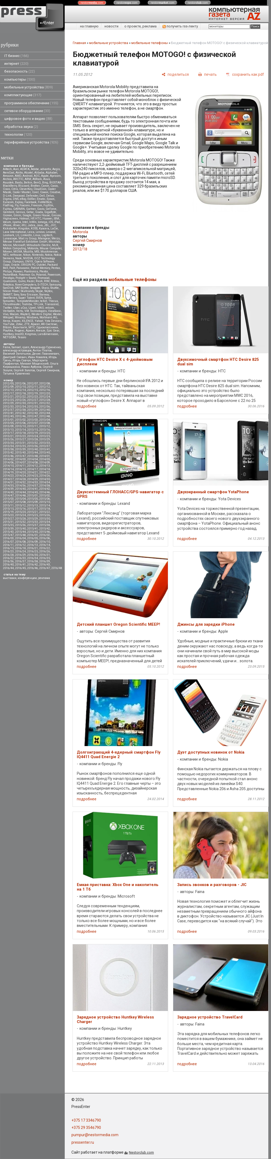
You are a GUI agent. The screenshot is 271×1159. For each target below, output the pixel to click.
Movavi (7, 251)
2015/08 (20, 502)
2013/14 (20, 429)
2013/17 (8, 433)
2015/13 (32, 505)
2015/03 (8, 499)
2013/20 (44, 433)
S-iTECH (43, 284)
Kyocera (44, 228)
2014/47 (8, 495)
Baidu (19, 182)
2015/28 (20, 518)
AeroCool (8, 172)
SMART (7, 294)
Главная (79, 43)
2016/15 (8, 548)
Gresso (56, 215)
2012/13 (8, 390)
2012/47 (32, 416)
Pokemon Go (27, 274)
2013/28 (32, 439)
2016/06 (44, 538)
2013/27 (20, 439)
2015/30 (44, 518)
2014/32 (20, 482)
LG (17, 235)
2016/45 (20, 568)
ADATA (25, 169)
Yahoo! (39, 321)
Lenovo (40, 232)
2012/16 (44, 390)
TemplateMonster (27, 301)
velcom (49, 307)
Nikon (27, 255)
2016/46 (32, 568)
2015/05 (32, 499)
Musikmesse (49, 251)
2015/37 (32, 525)
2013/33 (44, 443)
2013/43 (20, 452)
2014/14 (8, 469)
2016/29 (20, 555)
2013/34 (8, 446)
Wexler (57, 314)
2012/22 (20, 396)
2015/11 (8, 505)
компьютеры (19, 79)
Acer (16, 169)
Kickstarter (10, 228)
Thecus (53, 301)
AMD (18, 176)
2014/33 (32, 482)
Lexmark (8, 235)
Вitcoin (7, 327)
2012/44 (44, 413)
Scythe (25, 288)
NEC (6, 255)
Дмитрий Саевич (15, 357)
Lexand (50, 232)
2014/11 (20, 465)
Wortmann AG (48, 317)
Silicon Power (11, 291)
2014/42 (44, 489)
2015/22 (44, 512)
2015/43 (8, 532)
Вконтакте (20, 327)
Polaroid (41, 274)
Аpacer (35, 324)
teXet (43, 301)
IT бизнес (16, 56)
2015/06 (44, 499)
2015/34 (44, 522)
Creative (55, 192)
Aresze (40, 330)
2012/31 (32, 403)
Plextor (43, 271)
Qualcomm (10, 281)
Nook (18, 258)
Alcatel (28, 172)
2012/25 (8, 400)
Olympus (18, 261)
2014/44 (20, 492)
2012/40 (44, 410)
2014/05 (44, 459)
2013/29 (44, 439)
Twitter (7, 307)
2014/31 (8, 482)
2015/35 (8, 525)
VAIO (40, 307)
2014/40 (20, 489)
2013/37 (44, 446)
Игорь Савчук (21, 360)
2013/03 (32, 420)
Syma (47, 298)
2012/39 (32, 410)
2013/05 (8, 423)
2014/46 (44, 492)
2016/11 (8, 545)
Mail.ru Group (28, 238)
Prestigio (8, 278)
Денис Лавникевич (45, 353)
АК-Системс (49, 324)
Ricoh (39, 281)
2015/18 (44, 508)
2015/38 (44, 525)
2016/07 (8, 541)
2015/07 (8, 502)
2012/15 (32, 390)
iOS (51, 222)
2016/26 (44, 551)
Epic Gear (53, 330)
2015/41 (32, 528)
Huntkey (8, 334)
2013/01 (8, 420)
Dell (42, 195)
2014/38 (44, 485)
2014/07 (20, 462)
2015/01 (32, 495)
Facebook (30, 202)
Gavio (40, 209)
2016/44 (8, 568)
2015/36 (20, 525)
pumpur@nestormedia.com (94, 1135)
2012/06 (20, 383)
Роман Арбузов (31, 367)
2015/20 (20, 512)
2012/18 (20, 393)
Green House (41, 215)
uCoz (24, 307)
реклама (44, 578)
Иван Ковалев (37, 357)
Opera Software (44, 261)
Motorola (32, 248)
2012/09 (8, 386)
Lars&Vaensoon (48, 334)
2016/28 (8, 555)
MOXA (17, 251)
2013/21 (8, 436)
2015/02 (44, 495)
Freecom (36, 205)
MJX (55, 245)
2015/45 (32, 532)
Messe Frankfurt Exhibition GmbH (25, 241)
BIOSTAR (55, 182)
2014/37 (32, 485)
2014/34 (44, 482)
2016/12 (20, 545)
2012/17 (8, 393)
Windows (32, 317)
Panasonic (23, 268)
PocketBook (10, 274)
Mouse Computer (51, 248)
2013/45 (44, 452)
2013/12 (44, 426)
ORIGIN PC (28, 265)
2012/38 (20, 410)
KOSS (34, 228)
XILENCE (27, 321)
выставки (9, 578)
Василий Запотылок (17, 353)
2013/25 (44, 436)
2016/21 (32, 548)
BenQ (37, 182)
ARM (28, 179)
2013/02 (20, 420)
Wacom (14, 314)
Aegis (56, 169)
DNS (16, 199)
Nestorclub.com (141, 1152)
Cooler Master (22, 192)
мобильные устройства (28, 87)
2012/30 (20, 403)
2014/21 (32, 472)
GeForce (51, 209)
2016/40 (8, 564)
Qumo (22, 281)
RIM (46, 281)
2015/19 (8, 512)
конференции (27, 578)
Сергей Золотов (24, 370)
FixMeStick (45, 202)
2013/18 (20, 433)
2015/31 (8, 522)
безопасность (19, 71)
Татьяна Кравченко (16, 373)
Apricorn (55, 176)
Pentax (55, 268)
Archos (7, 179)
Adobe (35, 169)
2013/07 (32, 423)
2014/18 (44, 469)
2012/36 (44, 406)
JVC (53, 225)
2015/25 (32, 515)
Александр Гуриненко (46, 347)
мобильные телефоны (149, 43)
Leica (30, 232)
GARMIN (19, 209)
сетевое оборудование (27, 111)
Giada (39, 212)
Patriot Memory (40, 268)
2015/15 (8, 508)
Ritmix (55, 281)
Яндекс (19, 330)
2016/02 (44, 535)
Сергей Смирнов (47, 370)
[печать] (207, 74)
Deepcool (19, 195)
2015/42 (44, 528)
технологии (18, 134)
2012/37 (8, 410)
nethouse (16, 255)
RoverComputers (25, 284)
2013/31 (20, 443)
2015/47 (8, 535)
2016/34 (32, 558)
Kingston (24, 228)
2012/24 (44, 396)
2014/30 (44, 479)
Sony (16, 294)
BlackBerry (10, 186)
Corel (35, 192)
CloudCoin (40, 189)
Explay (19, 202)
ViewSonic (54, 311)
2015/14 (44, 505)
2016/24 (20, 551)
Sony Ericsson (29, 294)
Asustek (8, 182)
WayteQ (25, 314)
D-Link (7, 195)
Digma (7, 199)
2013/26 (8, 439)
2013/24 (32, 436)
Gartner (31, 209)
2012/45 (8, 416)
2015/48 (20, 535)
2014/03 (20, 459)
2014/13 (44, 465)
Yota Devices (53, 321)
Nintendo (38, 255)
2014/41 (32, 489)
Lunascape (10, 238)
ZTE (27, 324)
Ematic (41, 199)
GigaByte (50, 212)
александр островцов (17, 350)
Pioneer (18, 271)
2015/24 (20, 515)
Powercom (54, 274)
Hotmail (24, 218)
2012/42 (20, 413)
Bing (45, 182)
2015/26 (44, 515)
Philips (7, 271)
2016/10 (44, 541)
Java (40, 225)
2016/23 (8, 551)
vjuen (25, 347)
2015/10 (44, 502)
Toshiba (27, 304)
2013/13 (8, 429)
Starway (44, 294)
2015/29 (32, 518)
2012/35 (32, 406)
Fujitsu (7, 209)
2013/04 (44, 420)
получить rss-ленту (180, 26)
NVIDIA (28, 258)
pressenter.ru (82, 1142)
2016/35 (44, 558)
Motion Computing (14, 248)
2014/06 (8, 462)
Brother (35, 186)
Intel (25, 222)
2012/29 (8, 403)
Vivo (5, 314)
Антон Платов (42, 350)
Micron (7, 245)
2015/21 (32, 512)
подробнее (86, 406)
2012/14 (20, 390)
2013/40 (32, 449)
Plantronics (31, 271)
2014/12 (32, 465)
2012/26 (20, 400)
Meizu (56, 238)
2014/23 (8, 475)
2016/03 (8, 538)
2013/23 (20, 436)
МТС (31, 327)
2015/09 (32, 502)
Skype (39, 291)
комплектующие (22, 95)
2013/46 (8, 456)
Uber (16, 307)
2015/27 (8, 518)
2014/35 (8, 485)
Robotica (8, 284)
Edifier (31, 199)
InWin (33, 222)
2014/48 (20, 495)
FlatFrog (8, 205)
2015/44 (20, 532)
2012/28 (44, 400)
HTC (38, 218)
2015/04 (20, 499)
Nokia (48, 255)
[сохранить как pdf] (245, 74)
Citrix (14, 189)
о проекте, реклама (140, 26)
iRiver (16, 225)
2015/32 (20, 522)
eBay (23, 199)
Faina (6, 347)
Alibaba (39, 172)
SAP (17, 288)
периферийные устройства (31, 142)
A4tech (7, 169)
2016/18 (20, 548)
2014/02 (8, 459)
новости (111, 26)
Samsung (55, 284)
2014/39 (8, 489)
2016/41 (20, 564)
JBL (46, 225)
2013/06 (20, 423)
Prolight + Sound (26, 278)
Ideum (7, 222)
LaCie (54, 228)
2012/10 (20, 386)
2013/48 (32, 456)
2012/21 (8, 396)
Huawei (47, 218)
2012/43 (32, 413)
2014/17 (32, 469)
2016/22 (44, 548)
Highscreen (10, 218)
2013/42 (8, 452)
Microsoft (19, 245)
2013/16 (44, 429)
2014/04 (32, 459)
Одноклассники (47, 327)
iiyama (16, 222)
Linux (36, 235)
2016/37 (20, 561)
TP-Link (38, 304)
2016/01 (32, 535)
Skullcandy (27, 291)
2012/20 (44, 393)
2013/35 (20, 446)
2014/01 (44, 456)
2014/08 (32, 462)
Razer (30, 281)
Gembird (8, 212)
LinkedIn (26, 235)
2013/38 (8, 449)
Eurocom (8, 202)
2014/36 (20, 485)
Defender (32, 195)
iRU (23, 225)
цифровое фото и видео (28, 119)
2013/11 (32, 426)
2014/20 (20, 472)
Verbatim (9, 311)
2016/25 (32, 551)
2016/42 (32, 564)
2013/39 (20, 449)
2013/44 (32, 452)
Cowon (44, 192)
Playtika (8, 330)
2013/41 (44, 449)
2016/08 (20, 541)
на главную (89, 26)
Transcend (52, 304)
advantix (45, 169)
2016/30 (32, 555)
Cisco (6, 189)
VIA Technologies (35, 311)
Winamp (20, 317)
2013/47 (20, 456)
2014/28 (20, 479)
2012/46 (20, 416)
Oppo (6, 265)
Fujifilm (48, 205)
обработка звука (21, 127)
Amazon (8, 176)
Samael (16, 347)
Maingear (44, 238)
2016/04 (20, 538)
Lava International (14, 232)
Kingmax (30, 334)
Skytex (48, 291)
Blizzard (23, 186)
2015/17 (32, 508)
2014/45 (32, 492)
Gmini (17, 215)
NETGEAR (9, 337)
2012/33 (8, 406)
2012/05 (8, 383)
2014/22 (44, 472)
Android (27, 176)
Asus (46, 179)
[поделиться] (175, 74)
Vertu (19, 311)
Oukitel (41, 265)
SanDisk (8, 288)
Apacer (30, 330)
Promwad (43, 278)
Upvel (32, 307)
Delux (50, 195)
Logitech (47, 235)
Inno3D (19, 334)
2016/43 (44, 564)
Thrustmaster (11, 304)
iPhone (7, 225)
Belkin (28, 182)
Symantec (9, 301)
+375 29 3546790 (86, 1127)
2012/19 (32, 393)
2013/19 (32, 433)
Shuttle (54, 288)
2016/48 (56, 568)
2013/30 (8, 443)
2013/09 (8, 426)
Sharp (45, 288)
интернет (16, 64)
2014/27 (8, 479)
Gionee (7, 215)
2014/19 (8, 472)
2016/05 (32, 538)
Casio (54, 186)
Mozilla (28, 251)
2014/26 (44, 475)
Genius (20, 212)
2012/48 (44, 416)
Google (27, 215)
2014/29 (32, 479)
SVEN (39, 298)
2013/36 (32, 446)
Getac (30, 212)
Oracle (15, 265)
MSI (36, 251)
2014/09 (44, 462)
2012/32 (44, 403)
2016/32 (8, 558)
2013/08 (44, 423)
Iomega (42, 222)
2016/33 (20, 558)
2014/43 (8, 492)
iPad (57, 222)
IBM (56, 218)
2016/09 (32, 541)
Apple (45, 176)
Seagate (35, 288)
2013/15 (32, 429)
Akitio (19, 172)
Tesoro (21, 337)
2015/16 (20, 508)
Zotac (19, 324)
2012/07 (32, 383)
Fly (16, 205)
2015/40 (20, 528)
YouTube (9, 324)
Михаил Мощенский (34, 363)
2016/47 (44, 568)
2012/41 (8, 413)
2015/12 (20, 505)
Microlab (54, 241)
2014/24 (20, 475)
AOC (37, 176)
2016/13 (32, 545)
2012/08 (44, 383)
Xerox (6, 321)
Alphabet (51, 172)
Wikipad (8, 317)
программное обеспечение (31, 103)
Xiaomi (16, 321)
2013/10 (20, 426)
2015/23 (8, 515)
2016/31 (44, 555)
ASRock (37, 179)
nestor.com (92, 2)
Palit (12, 268)
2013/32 (32, 443)
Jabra (31, 225)
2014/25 (32, 475)
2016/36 (8, 561)
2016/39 (44, 561)
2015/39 (8, 528)
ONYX (29, 261)
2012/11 (32, 386)
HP (32, 218)
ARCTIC (18, 179)
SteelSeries (10, 298)
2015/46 (44, 532)
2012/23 (32, 396)
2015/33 (32, 522)
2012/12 (44, 386)
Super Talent (27, 298)
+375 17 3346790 (86, 1120)
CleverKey (25, 189)
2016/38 (32, 561)
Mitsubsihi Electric (39, 245)
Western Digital (41, 314)
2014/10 (8, 465)
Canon (45, 186)
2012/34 (20, 406)
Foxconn (25, 205)
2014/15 (20, 469)
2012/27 (32, 400)
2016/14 (44, 545)
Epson (51, 199)
